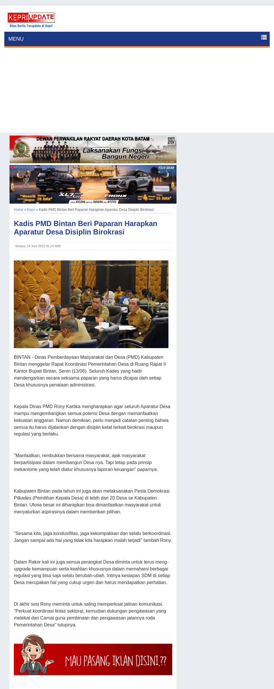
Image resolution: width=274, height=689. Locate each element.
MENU (16, 39)
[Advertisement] (137, 92)
